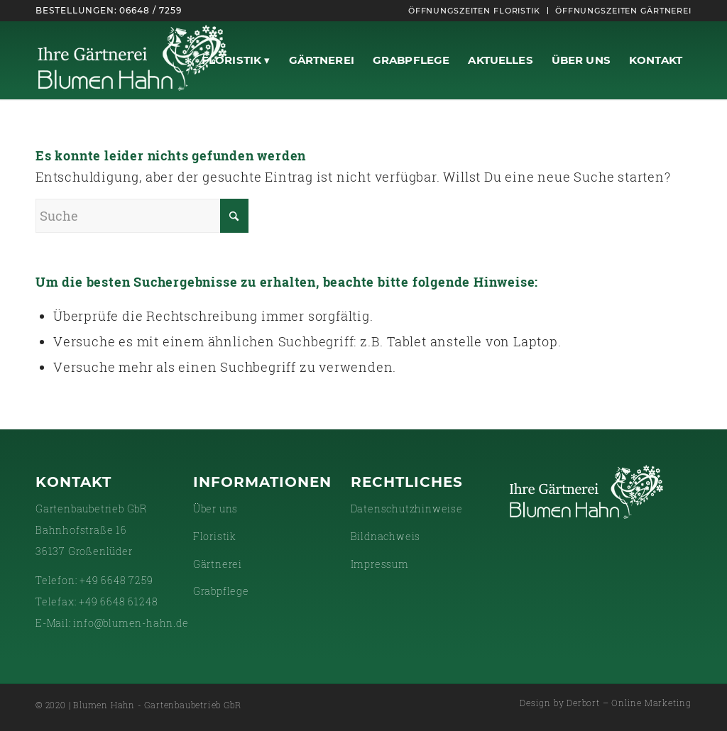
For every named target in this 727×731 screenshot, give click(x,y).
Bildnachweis (386, 536)
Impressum (380, 564)
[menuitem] (474, 10)
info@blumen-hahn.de (130, 623)
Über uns (215, 508)
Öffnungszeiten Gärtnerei (623, 11)
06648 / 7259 (150, 10)
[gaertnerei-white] (132, 60)
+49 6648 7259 (116, 580)
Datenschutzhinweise (407, 508)
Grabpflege (221, 591)
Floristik (214, 536)
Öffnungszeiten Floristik (474, 11)
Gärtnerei (217, 564)
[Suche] (141, 216)
